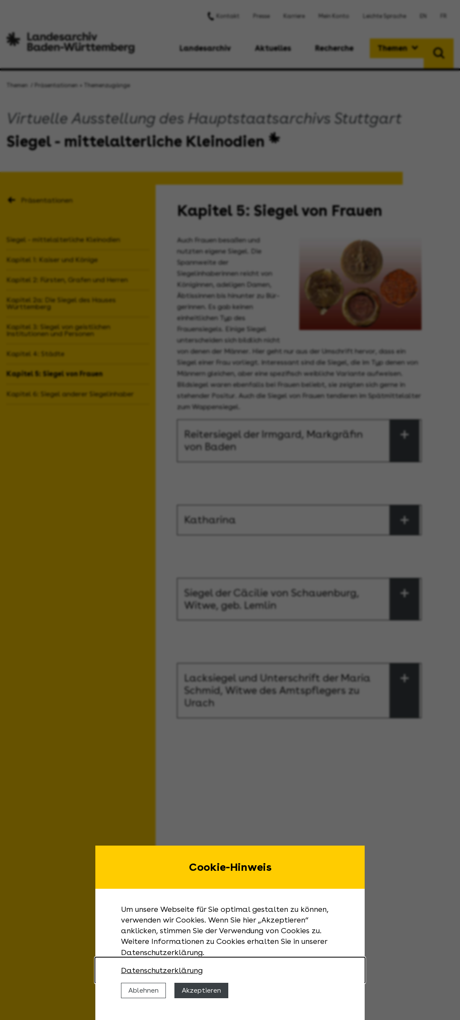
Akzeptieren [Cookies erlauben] (201, 990)
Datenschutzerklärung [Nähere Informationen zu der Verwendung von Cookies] (162, 970)
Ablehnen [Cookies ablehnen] (143, 990)
